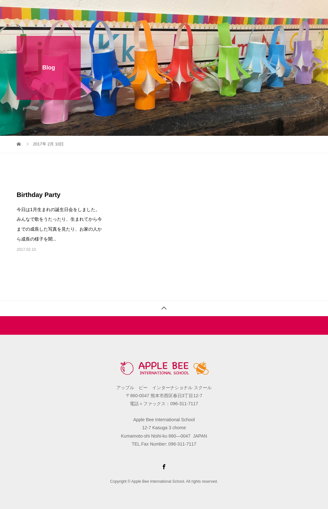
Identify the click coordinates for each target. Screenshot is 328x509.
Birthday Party (39, 194)
